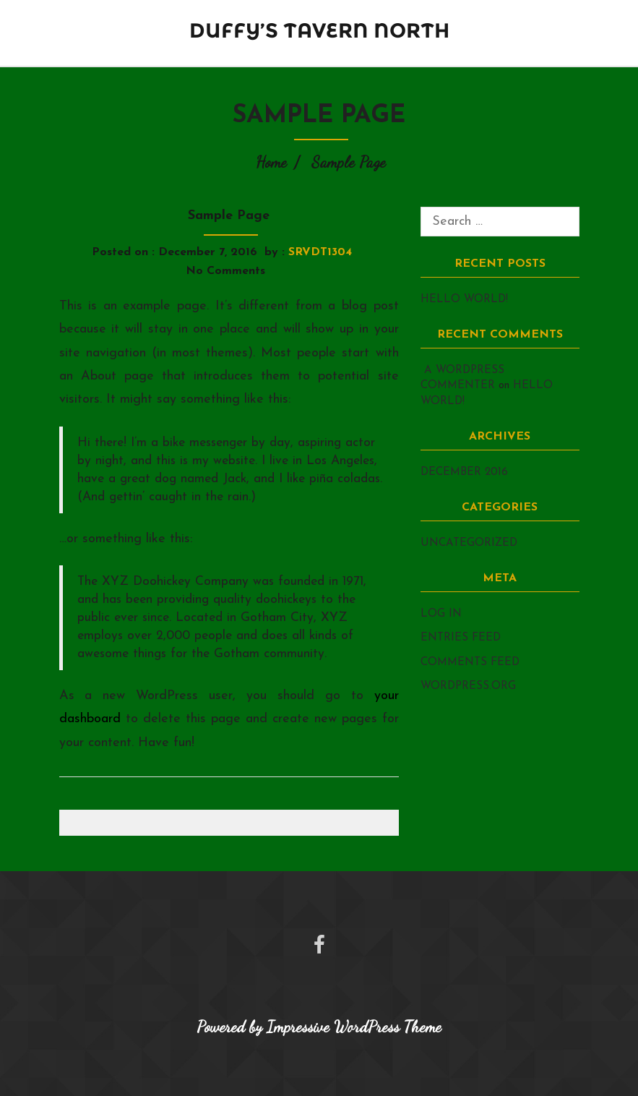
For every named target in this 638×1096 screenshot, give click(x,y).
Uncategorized (469, 543)
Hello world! (464, 299)
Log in (441, 614)
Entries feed (461, 638)
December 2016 (464, 472)
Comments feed (470, 662)
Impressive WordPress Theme (354, 1026)
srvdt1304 (320, 252)
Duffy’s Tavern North (319, 30)
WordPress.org (468, 686)
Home (271, 162)
